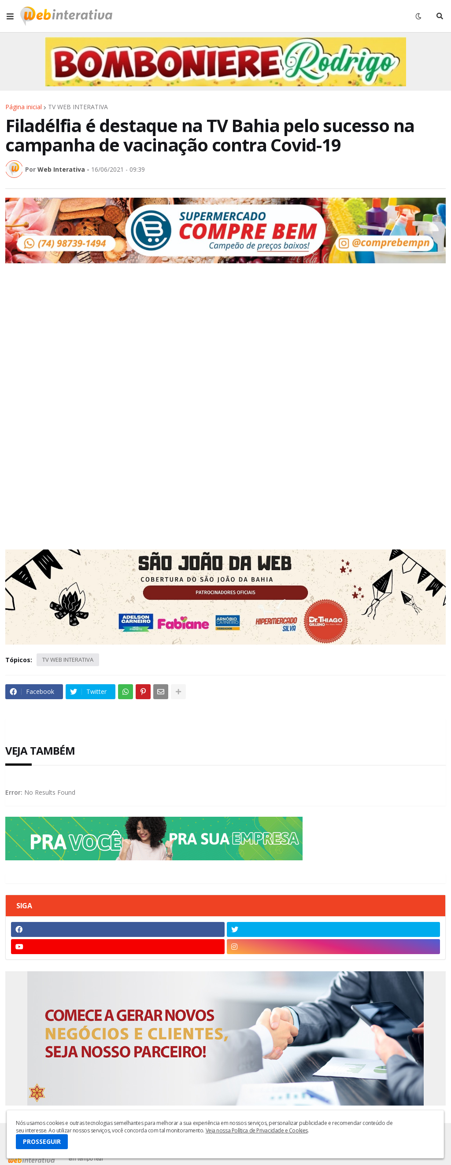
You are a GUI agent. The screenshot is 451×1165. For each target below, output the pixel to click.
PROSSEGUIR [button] (42, 1141)
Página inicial (23, 107)
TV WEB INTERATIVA (78, 107)
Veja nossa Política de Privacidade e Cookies (257, 1130)
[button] (10, 16)
